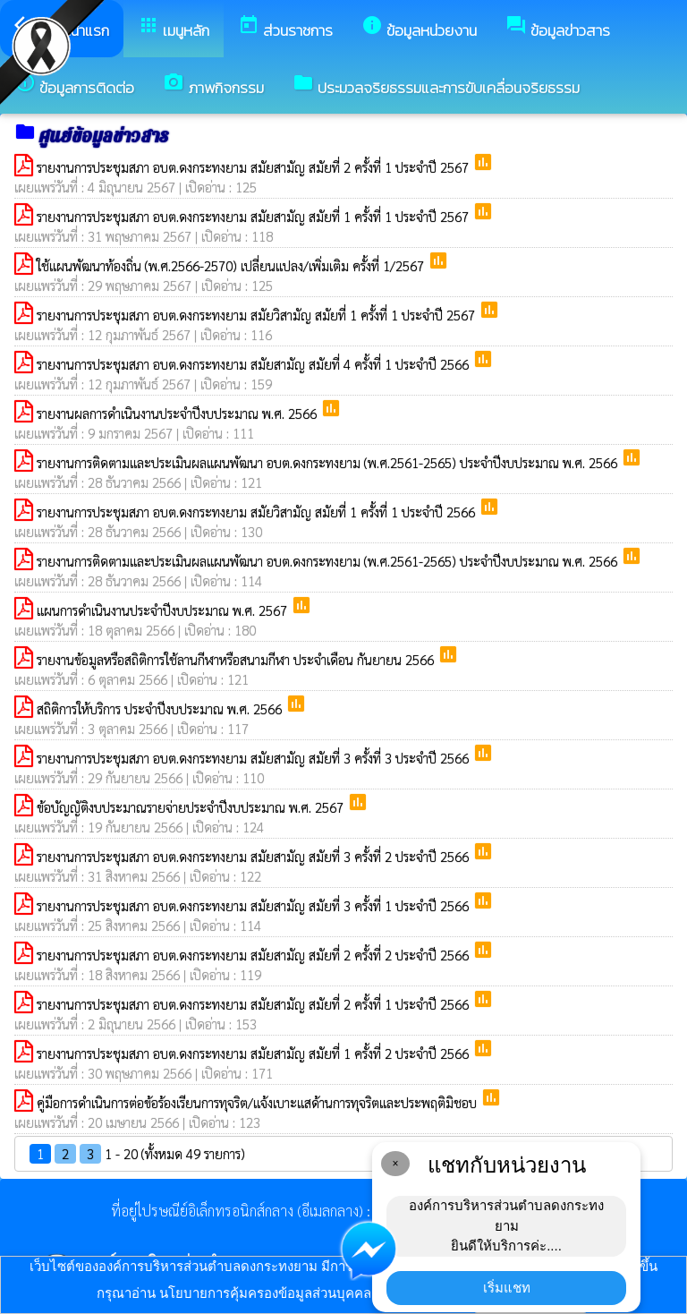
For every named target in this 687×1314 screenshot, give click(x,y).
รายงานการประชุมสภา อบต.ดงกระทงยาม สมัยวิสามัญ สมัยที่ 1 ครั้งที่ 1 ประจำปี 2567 (258, 314)
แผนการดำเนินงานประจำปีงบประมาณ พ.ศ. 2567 (164, 610)
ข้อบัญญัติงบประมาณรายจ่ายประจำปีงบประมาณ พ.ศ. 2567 (192, 806)
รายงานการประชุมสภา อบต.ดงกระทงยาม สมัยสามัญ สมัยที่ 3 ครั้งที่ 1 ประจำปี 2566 (254, 905)
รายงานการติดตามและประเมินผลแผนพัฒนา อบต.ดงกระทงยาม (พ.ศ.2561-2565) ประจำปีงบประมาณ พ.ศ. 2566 (329, 462)
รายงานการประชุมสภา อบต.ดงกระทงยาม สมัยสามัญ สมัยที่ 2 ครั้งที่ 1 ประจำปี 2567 (254, 166)
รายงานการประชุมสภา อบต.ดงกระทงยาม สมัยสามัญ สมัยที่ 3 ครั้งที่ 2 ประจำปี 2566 (254, 856)
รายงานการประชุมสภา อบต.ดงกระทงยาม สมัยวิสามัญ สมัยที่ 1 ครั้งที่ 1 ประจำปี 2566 (258, 511)
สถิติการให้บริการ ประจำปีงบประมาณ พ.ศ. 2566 (161, 708)
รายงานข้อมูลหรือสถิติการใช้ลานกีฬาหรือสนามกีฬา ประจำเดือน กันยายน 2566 (237, 659)
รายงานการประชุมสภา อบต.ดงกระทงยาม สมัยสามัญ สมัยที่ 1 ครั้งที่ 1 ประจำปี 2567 (254, 216)
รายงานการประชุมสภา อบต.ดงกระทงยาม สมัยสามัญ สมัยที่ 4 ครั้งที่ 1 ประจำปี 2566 (254, 363)
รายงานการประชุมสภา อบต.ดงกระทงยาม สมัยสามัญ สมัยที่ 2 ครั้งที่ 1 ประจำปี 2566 (254, 1003)
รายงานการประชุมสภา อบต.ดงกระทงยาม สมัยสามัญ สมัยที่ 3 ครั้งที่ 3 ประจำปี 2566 (254, 757)
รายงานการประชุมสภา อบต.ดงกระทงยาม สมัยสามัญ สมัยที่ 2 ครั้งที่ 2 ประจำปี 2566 (254, 954)
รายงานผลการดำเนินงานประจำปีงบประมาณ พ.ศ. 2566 (178, 413)
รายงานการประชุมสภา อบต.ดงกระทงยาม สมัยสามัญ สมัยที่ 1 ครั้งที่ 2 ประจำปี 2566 (254, 1053)
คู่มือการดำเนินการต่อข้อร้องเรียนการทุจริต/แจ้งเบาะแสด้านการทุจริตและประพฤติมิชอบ (258, 1102)
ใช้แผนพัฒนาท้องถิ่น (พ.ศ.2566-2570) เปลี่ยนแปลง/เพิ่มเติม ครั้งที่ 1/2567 (232, 265)
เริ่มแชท (506, 1287)
